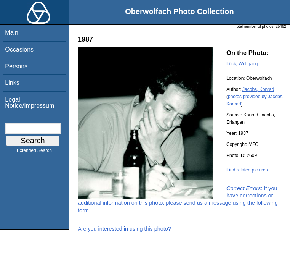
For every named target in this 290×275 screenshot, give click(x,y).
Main (11, 32)
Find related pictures (247, 170)
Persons (16, 66)
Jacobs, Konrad (258, 89)
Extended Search (34, 152)
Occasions (19, 49)
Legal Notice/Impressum (29, 102)
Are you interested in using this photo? (124, 229)
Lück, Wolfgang (242, 63)
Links (12, 82)
